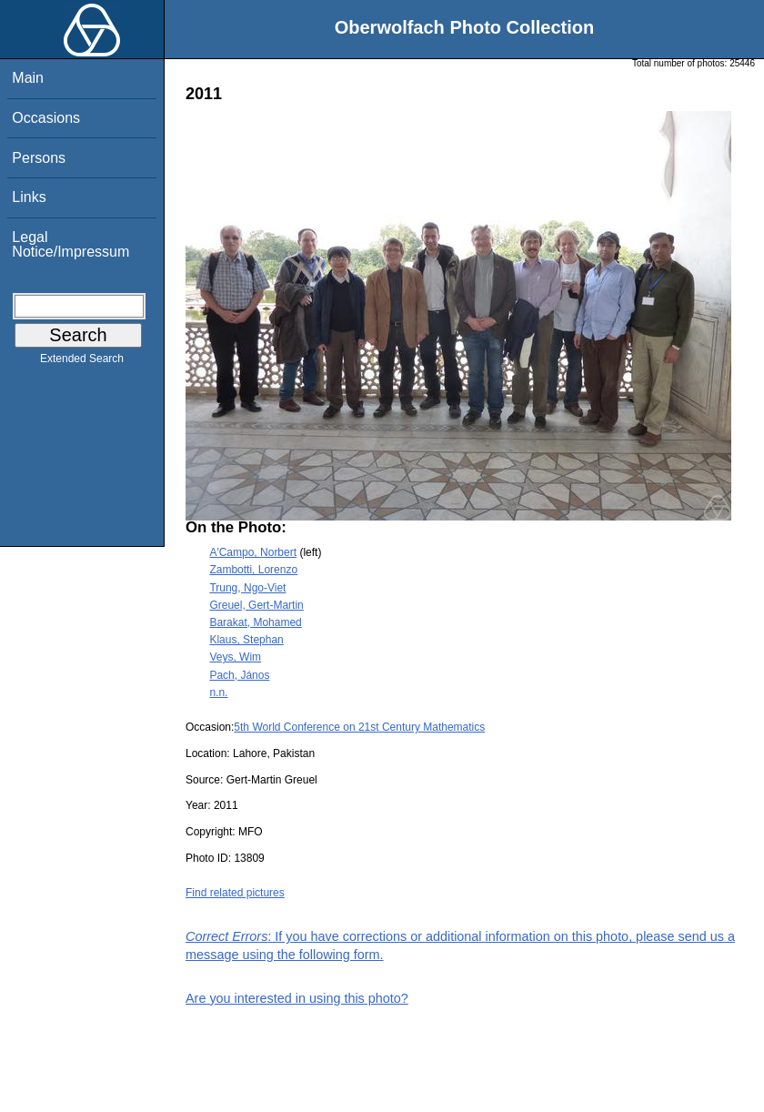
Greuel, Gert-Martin (256, 605)
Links (28, 197)
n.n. (218, 692)
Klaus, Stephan (246, 639)
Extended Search (82, 362)
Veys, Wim (235, 657)
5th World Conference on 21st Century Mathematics (359, 727)
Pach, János (239, 675)
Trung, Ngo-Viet (247, 587)
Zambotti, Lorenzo (253, 569)
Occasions (46, 118)
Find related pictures (235, 892)
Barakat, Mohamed (255, 622)
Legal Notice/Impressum (70, 244)
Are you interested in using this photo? (297, 998)
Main (28, 78)
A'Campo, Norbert (253, 552)
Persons (38, 158)
